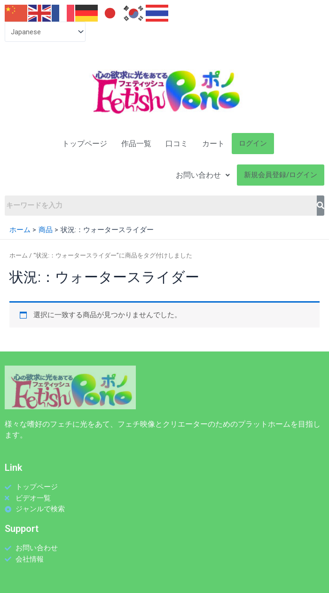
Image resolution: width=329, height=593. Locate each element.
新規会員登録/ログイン (280, 175)
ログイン (253, 143)
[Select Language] (45, 32)
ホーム (18, 255)
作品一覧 (136, 143)
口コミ (176, 143)
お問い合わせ (203, 175)
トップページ (84, 143)
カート (213, 143)
